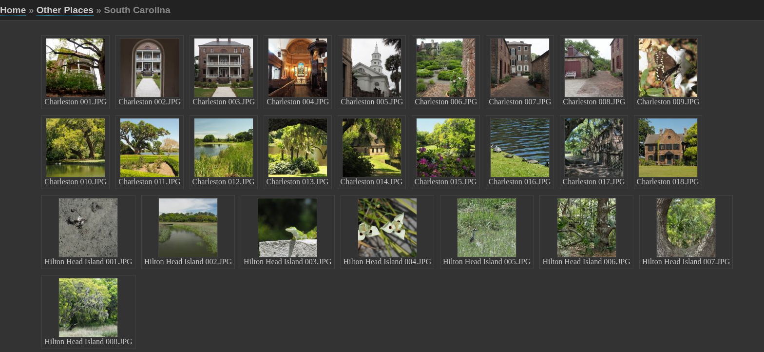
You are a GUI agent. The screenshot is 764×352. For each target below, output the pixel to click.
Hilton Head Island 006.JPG (586, 232)
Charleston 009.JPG (668, 72)
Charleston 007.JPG (520, 72)
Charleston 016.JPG (520, 152)
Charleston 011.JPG (149, 152)
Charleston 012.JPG (223, 152)
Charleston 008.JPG (594, 72)
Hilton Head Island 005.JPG (487, 232)
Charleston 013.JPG (298, 152)
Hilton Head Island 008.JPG (88, 312)
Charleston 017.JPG (594, 152)
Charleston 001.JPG (75, 72)
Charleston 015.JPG (446, 152)
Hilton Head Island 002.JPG (188, 232)
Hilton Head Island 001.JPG (88, 232)
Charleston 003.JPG (223, 72)
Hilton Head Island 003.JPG (287, 232)
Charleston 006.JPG (446, 72)
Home (13, 10)
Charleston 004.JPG (298, 72)
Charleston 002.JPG (149, 72)
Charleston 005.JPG (372, 72)
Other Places (65, 10)
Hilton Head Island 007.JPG (686, 232)
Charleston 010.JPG (75, 152)
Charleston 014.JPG (372, 152)
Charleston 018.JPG (668, 152)
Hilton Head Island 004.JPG (387, 232)
